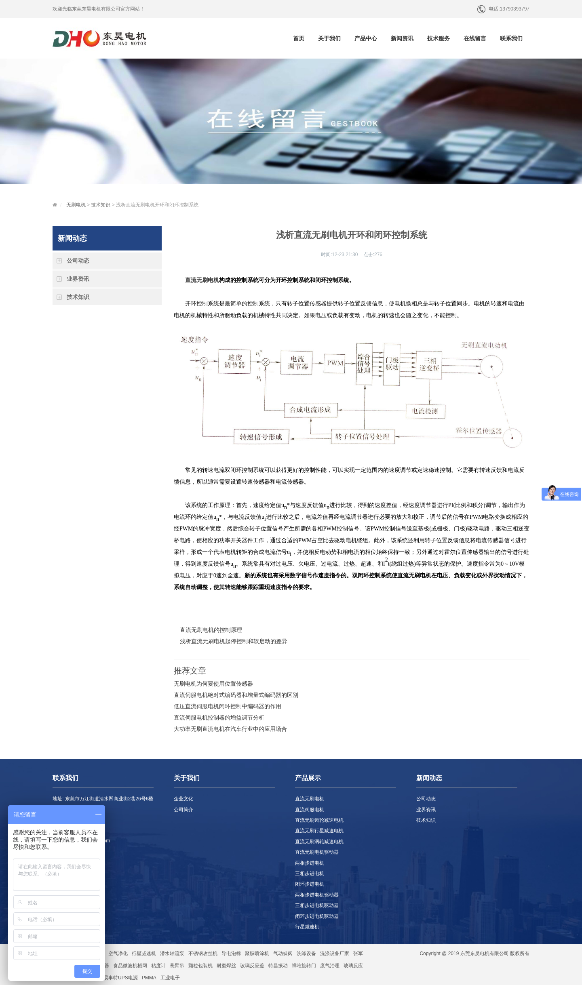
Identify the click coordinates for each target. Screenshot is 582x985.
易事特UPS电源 (120, 978)
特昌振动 (278, 965)
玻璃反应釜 (252, 965)
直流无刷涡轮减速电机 (319, 841)
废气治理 (330, 965)
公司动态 (78, 260)
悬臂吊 (177, 965)
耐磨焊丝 (226, 965)
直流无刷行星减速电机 (319, 830)
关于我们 (329, 38)
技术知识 (100, 205)
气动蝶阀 (283, 953)
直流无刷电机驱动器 (317, 852)
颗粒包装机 (200, 965)
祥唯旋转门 (304, 965)
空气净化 (118, 953)
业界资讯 (78, 279)
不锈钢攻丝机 (202, 953)
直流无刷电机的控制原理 (211, 630)
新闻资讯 (402, 38)
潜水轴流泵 (172, 953)
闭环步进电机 (309, 884)
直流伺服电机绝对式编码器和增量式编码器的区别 (236, 695)
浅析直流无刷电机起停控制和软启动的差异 (233, 641)
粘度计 (158, 965)
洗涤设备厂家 (334, 953)
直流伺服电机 (309, 809)
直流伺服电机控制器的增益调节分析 (219, 717)
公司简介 (183, 809)
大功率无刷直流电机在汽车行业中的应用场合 (230, 729)
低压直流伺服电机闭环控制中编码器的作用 (227, 706)
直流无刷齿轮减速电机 (319, 820)
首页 (298, 38)
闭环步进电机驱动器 (317, 916)
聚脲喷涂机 (257, 953)
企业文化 (183, 799)
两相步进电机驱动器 (317, 895)
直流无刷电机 (202, 280)
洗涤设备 (306, 953)
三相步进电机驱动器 (317, 905)
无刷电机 (76, 205)
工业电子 (170, 978)
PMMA (149, 978)
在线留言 (475, 38)
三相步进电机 (309, 873)
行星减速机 (307, 927)
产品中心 (365, 38)
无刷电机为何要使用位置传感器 (213, 683)
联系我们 (511, 38)
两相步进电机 (309, 863)
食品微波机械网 (130, 965)
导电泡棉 (231, 953)
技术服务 (438, 38)
